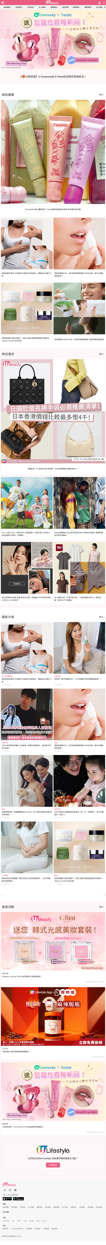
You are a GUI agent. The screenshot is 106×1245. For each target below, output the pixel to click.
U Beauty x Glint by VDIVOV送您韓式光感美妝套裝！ (22, 976)
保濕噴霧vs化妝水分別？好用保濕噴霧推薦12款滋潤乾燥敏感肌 (79, 339)
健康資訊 (54, 7)
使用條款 (38, 1228)
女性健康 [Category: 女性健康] (5, 875)
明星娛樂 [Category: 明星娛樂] (57, 676)
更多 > (101, 95)
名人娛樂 (42, 7)
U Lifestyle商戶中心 (17, 1228)
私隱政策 (46, 1228)
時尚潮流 (18, 7)
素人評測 (65, 1207)
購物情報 (88, 7)
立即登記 (53, 1165)
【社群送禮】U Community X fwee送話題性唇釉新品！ (23, 1127)
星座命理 (65, 7)
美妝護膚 (7, 7)
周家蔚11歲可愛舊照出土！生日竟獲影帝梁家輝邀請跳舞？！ (78, 679)
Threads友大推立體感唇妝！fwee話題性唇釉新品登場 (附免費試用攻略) (53, 209)
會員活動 (90, 1207)
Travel (19, 1221)
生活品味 (30, 7)
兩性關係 (76, 7)
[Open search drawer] (103, 2)
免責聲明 (29, 1228)
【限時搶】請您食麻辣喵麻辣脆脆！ (16, 1052)
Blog (37, 1221)
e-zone (44, 1221)
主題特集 (82, 1207)
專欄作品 (73, 1207)
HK (13, 1221)
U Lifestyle (6, 1221)
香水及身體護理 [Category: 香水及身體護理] (7, 676)
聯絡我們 (55, 1228)
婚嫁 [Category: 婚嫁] (3, 809)
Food (25, 1221)
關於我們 (5, 1228)
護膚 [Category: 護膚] (55, 743)
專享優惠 (99, 1207)
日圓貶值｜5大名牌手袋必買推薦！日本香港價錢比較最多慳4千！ (53, 469)
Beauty (31, 1221)
